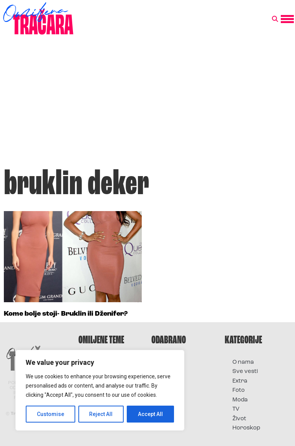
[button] (275, 19)
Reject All (101, 414)
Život (239, 419)
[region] (99, 390)
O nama (243, 362)
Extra (239, 381)
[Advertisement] (147, 105)
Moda (240, 400)
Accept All (150, 414)
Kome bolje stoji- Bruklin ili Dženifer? (66, 314)
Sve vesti (245, 371)
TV (235, 409)
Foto (238, 390)
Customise (50, 414)
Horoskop (246, 428)
